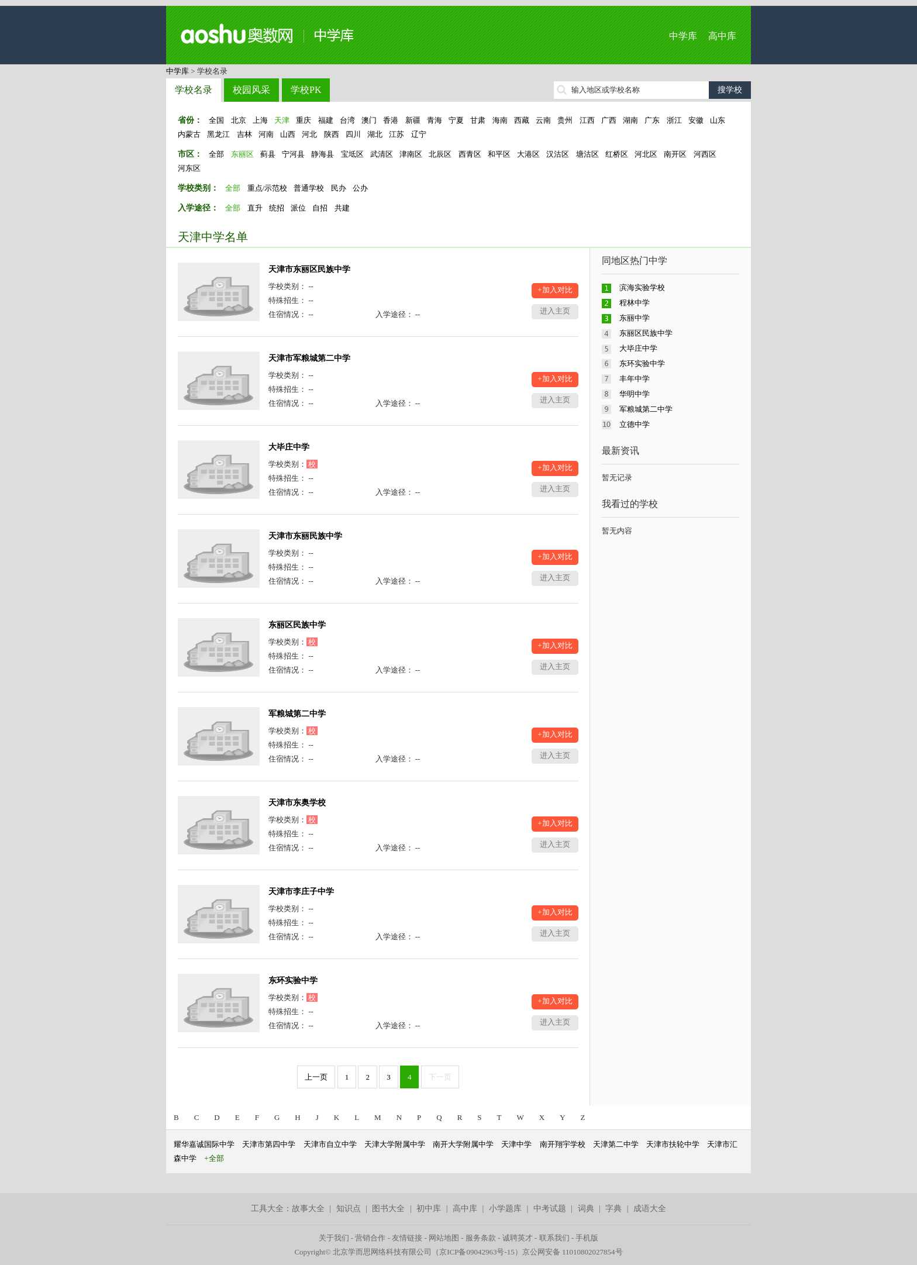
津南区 (410, 154)
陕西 (331, 134)
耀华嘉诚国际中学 (204, 1144)
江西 (587, 120)
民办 (338, 188)
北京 (238, 120)
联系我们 (554, 1237)
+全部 (213, 1158)
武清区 (381, 154)
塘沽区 (587, 154)
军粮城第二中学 (297, 713)
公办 (360, 188)
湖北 (374, 134)
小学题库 (505, 1208)
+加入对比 (554, 289)
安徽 (696, 120)
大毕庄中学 (288, 447)
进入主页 (555, 310)
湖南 (630, 120)
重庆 (303, 120)
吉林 (244, 134)
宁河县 (293, 154)
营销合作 (370, 1237)
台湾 (347, 120)
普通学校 (309, 188)
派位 (298, 208)
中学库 (683, 36)
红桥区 (616, 154)
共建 (342, 208)
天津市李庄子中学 (301, 891)
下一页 (440, 1077)
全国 (216, 120)
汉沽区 (557, 154)
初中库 (428, 1208)
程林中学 (634, 302)
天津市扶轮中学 (672, 1144)
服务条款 (481, 1237)
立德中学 (634, 424)
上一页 (316, 1077)
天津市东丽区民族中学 (309, 269)
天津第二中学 (616, 1144)
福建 (325, 120)
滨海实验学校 (642, 287)
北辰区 (440, 154)
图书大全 (388, 1208)
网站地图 (444, 1237)
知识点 (348, 1208)
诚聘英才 (517, 1237)
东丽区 (242, 154)
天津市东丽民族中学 (305, 536)
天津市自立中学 (330, 1144)
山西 (287, 134)
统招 (276, 208)
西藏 (521, 120)
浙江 (674, 120)
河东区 (189, 168)
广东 (652, 120)
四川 (353, 134)
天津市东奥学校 (297, 802)
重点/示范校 (267, 188)
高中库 (722, 36)
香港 (390, 120)
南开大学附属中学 (463, 1144)
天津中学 (516, 1144)
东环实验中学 (293, 980)
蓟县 (267, 154)
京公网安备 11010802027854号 (572, 1251)
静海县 (322, 154)
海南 (500, 120)
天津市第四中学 (268, 1144)
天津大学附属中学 (394, 1144)
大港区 (528, 154)
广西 (608, 120)
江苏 (396, 134)
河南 (266, 134)
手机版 (586, 1237)
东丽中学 (634, 317)
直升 (255, 208)
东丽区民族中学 (297, 625)
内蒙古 (189, 134)
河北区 (646, 154)
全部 (216, 154)
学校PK (306, 90)
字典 (613, 1208)
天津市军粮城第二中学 (309, 358)
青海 (434, 120)
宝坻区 (352, 154)
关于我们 (334, 1237)
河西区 (705, 154)
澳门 (369, 120)
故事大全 (308, 1208)
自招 (320, 208)
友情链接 (407, 1237)
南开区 (675, 154)
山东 (717, 120)
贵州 (565, 120)
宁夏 (456, 120)
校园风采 (251, 90)
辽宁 (418, 134)
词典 (586, 1208)
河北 (309, 134)
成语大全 (649, 1208)
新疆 (412, 120)
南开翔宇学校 (562, 1144)
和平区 (499, 154)
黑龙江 (218, 134)
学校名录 (193, 90)
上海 (260, 120)
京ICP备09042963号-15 (477, 1251)
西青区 (469, 154)
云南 (543, 120)
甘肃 (477, 120)
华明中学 (634, 394)
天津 (281, 120)
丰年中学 (634, 378)
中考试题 (549, 1208)
